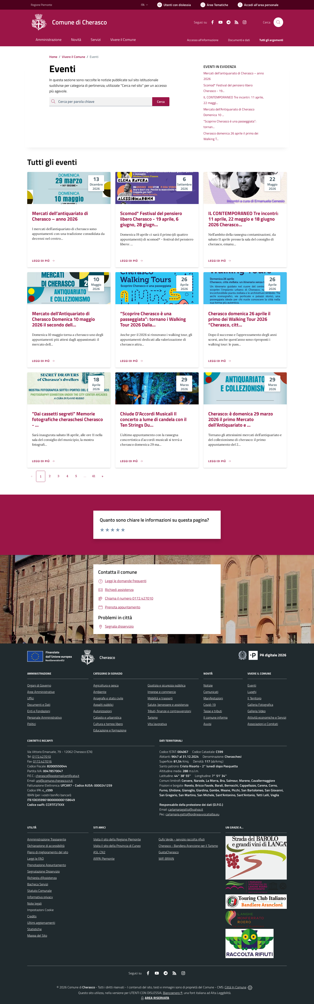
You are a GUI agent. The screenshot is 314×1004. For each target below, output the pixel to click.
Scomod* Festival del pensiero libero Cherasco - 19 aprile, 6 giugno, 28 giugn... (151, 219)
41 (94, 476)
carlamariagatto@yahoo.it (185, 809)
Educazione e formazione (109, 730)
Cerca (161, 101)
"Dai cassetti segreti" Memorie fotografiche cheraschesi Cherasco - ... (67, 419)
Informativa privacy (40, 897)
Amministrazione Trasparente (46, 839)
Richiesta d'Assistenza (42, 877)
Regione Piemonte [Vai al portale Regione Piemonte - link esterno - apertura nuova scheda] (41, 5)
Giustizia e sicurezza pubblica (166, 685)
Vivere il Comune (73, 56)
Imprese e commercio (162, 691)
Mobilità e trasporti (160, 698)
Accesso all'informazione (202, 40)
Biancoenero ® (172, 992)
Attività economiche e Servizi (267, 717)
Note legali (34, 903)
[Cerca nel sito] (278, 22)
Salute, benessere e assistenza (168, 704)
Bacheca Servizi (37, 884)
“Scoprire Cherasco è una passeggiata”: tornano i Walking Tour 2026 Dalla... (153, 319)
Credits (31, 916)
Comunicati (210, 691)
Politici (31, 723)
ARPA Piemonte (104, 858)
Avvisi (207, 723)
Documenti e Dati (38, 704)
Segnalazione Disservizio (43, 871)
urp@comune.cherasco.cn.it (54, 780)
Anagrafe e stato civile (108, 698)
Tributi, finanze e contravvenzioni (169, 711)
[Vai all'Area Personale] (258, 5)
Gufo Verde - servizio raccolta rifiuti (182, 839)
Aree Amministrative (41, 691)
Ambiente (99, 691)
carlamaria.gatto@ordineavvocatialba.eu (192, 814)
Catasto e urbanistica (107, 717)
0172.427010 (41, 756)
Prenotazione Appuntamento (46, 865)
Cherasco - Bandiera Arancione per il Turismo (188, 845)
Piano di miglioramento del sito (47, 852)
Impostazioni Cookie (40, 909)
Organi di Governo (39, 685)
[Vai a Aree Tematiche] (214, 5)
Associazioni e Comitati (263, 723)
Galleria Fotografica (260, 704)
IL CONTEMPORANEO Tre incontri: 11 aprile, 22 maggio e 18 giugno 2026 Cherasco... (243, 219)
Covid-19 (209, 704)
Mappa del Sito (37, 935)
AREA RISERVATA (154, 997)
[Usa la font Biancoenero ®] (174, 5)
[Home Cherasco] (69, 22)
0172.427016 (42, 761)
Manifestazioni (213, 698)
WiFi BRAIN (166, 858)
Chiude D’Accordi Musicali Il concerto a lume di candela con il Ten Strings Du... (153, 419)
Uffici (30, 698)
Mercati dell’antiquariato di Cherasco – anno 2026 (60, 216)
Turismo (153, 717)
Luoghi (252, 691)
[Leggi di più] (43, 261)
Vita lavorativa (157, 723)
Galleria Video (257, 711)
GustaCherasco (169, 852)
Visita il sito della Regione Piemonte (117, 839)
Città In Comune (235, 987)
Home (53, 56)
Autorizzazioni (102, 711)
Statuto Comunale (39, 890)
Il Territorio (254, 698)
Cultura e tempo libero (108, 723)
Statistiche (34, 929)
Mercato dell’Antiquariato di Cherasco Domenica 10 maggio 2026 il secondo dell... (63, 319)
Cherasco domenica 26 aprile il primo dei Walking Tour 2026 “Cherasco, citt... (239, 319)
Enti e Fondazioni (38, 711)
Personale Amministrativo (44, 717)
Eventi (252, 685)
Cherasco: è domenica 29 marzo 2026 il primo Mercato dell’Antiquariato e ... (240, 419)
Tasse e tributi (212, 711)
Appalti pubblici (103, 704)
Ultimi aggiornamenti (41, 922)
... (85, 476)
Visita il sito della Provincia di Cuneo (117, 845)
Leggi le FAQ (35, 858)
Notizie (208, 685)
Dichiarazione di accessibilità (45, 845)
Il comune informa (215, 717)
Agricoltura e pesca (106, 685)
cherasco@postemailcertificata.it (57, 775)
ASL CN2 (99, 852)
